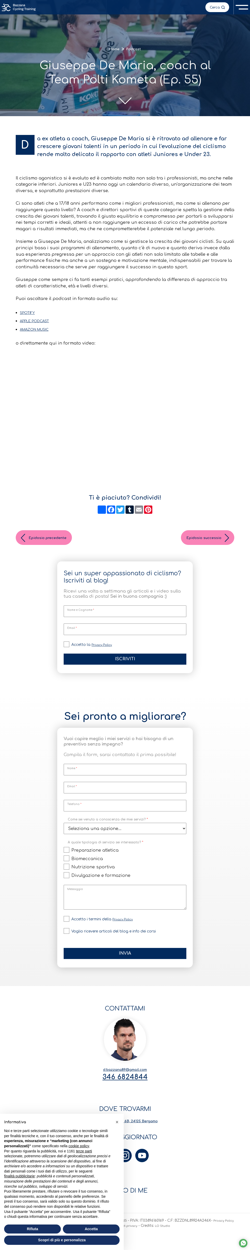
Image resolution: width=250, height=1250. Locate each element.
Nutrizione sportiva (93, 873)
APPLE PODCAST (38, 324)
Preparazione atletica (95, 856)
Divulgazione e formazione (100, 882)
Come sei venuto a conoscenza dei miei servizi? (108, 826)
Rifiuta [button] (32, 1229)
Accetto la (93, 650)
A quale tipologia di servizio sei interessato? (105, 849)
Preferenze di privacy (134, 1243)
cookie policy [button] (79, 1146)
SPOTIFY (29, 316)
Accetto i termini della (104, 925)
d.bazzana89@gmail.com (125, 1078)
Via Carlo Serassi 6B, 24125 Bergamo (125, 1133)
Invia (125, 960)
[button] (117, 1122)
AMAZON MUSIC (38, 333)
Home (112, 50)
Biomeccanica (87, 865)
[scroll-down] (125, 101)
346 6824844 (125, 1087)
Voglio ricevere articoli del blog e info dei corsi (113, 938)
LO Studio (179, 1243)
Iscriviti (125, 665)
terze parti (84, 1151)
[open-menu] (241, 7)
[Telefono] (125, 812)
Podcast (135, 50)
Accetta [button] (91, 1229)
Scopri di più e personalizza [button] (62, 1240)
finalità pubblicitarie (19, 1176)
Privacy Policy (103, 650)
